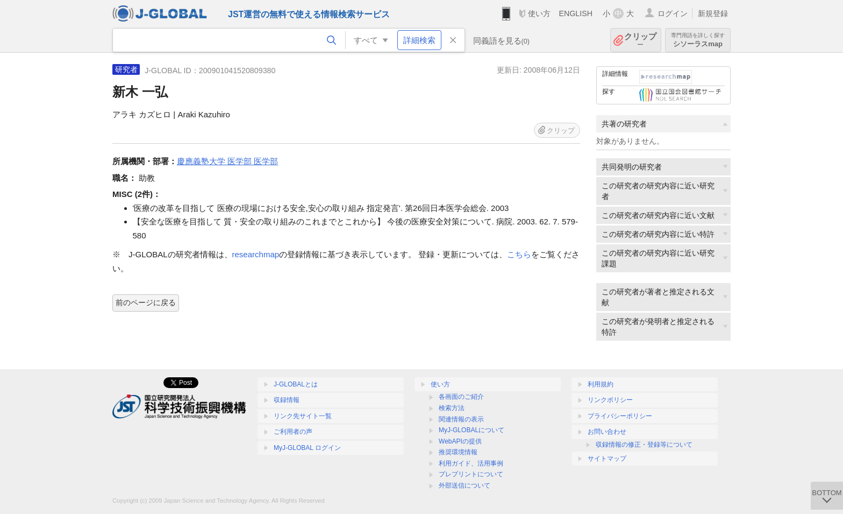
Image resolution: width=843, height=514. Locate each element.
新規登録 (713, 13)
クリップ (640, 40)
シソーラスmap (698, 40)
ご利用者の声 (293, 431)
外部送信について (464, 485)
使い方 (539, 13)
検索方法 (452, 408)
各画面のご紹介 (461, 396)
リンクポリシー (610, 400)
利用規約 (600, 384)
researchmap (256, 254)
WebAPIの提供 (460, 441)
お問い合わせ (607, 431)
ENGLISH (575, 13)
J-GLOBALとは (296, 384)
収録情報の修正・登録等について (644, 444)
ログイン (673, 13)
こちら (519, 254)
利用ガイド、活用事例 (471, 463)
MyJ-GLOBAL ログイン (307, 448)
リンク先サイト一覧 (303, 416)
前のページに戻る (146, 302)
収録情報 (286, 400)
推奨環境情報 (458, 452)
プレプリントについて (471, 474)
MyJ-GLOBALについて (471, 430)
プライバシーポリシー (620, 416)
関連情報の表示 (461, 419)
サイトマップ (607, 458)
